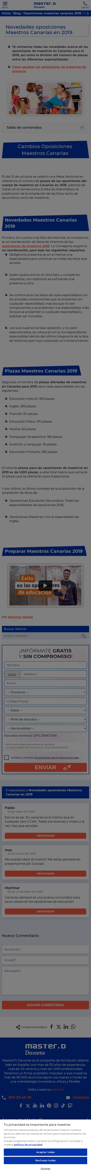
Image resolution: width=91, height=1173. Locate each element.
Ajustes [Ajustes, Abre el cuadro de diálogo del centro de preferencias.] (46, 1168)
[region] (45, 1146)
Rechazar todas (45, 1160)
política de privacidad (28, 1144)
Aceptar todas (45, 1152)
